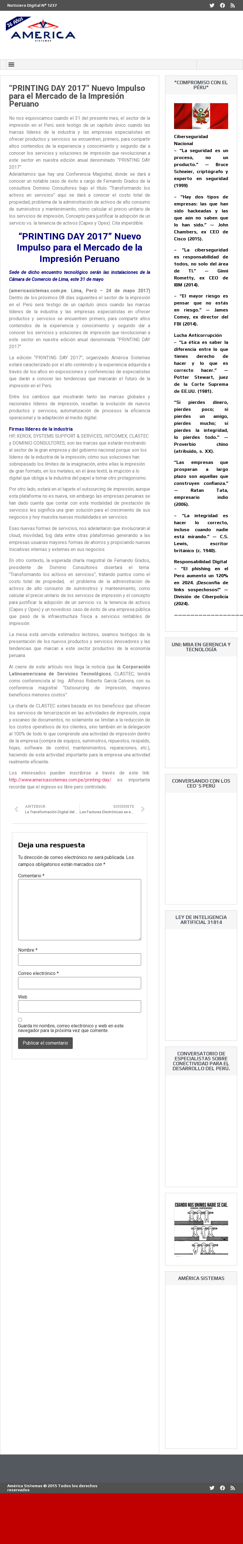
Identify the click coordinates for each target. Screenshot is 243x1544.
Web (22, 997)
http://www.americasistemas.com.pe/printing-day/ (60, 780)
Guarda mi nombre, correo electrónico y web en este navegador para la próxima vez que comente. (71, 1028)
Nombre (28, 950)
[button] (11, 64)
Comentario (31, 876)
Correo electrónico (38, 973)
